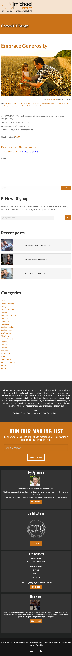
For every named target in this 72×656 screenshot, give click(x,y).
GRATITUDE (36, 577)
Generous (35, 103)
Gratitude (4, 318)
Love (19, 106)
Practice (32, 106)
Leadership (13, 106)
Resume (4, 348)
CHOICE (36, 574)
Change (4, 307)
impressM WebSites (36, 645)
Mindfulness (5, 336)
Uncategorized (6, 359)
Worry (3, 365)
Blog (3, 301)
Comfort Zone (17, 103)
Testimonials (5, 354)
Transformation (42, 106)
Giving (42, 103)
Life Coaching (6, 333)
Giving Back (49, 103)
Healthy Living (6, 324)
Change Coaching (7, 310)
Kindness (4, 106)
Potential (4, 345)
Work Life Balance (8, 362)
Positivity (25, 106)
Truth (3, 356)
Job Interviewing (7, 327)
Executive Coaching (8, 315)
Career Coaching (7, 304)
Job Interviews (6, 330)
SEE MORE (36, 543)
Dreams (4, 312)
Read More (36, 502)
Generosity (27, 103)
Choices (8, 103)
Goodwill (58, 103)
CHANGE (36, 570)
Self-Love (4, 351)
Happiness (5, 321)
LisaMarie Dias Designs (59, 642)
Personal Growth (7, 339)
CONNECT (36, 587)
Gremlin (65, 103)
